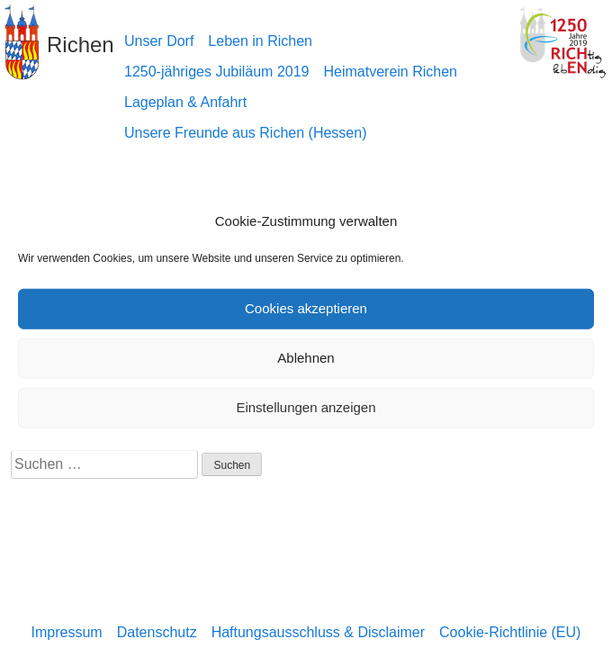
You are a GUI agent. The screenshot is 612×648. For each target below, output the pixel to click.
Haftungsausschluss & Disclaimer (318, 632)
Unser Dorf (159, 41)
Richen (80, 44)
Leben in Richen (260, 41)
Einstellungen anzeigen (305, 407)
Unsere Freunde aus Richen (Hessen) (245, 132)
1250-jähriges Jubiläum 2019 (216, 71)
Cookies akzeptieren (306, 308)
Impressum (67, 632)
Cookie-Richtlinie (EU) (509, 632)
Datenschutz (157, 632)
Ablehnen (305, 357)
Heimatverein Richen (390, 71)
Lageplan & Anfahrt (185, 102)
